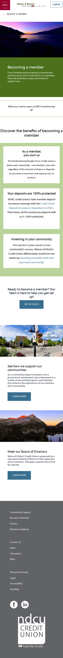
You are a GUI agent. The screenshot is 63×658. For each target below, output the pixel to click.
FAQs (12, 559)
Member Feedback (19, 529)
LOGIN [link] (56, 4)
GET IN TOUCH (31, 304)
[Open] (5, 5)
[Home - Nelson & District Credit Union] (31, 5)
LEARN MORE (19, 396)
